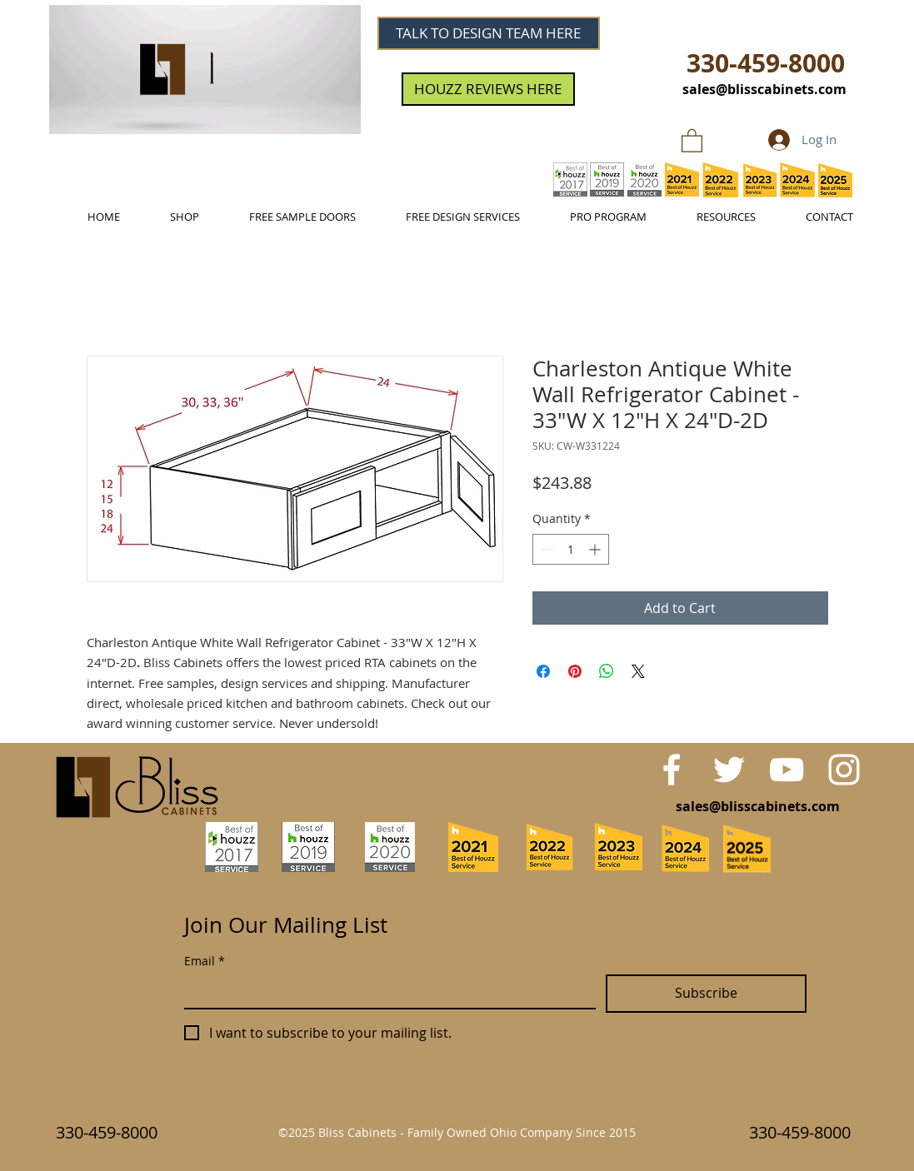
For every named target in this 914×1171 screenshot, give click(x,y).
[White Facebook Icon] (671, 769)
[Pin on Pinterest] (575, 671)
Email (204, 961)
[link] (692, 139)
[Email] (385, 991)
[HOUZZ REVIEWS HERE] (488, 89)
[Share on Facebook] (543, 671)
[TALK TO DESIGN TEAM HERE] (488, 33)
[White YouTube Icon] (786, 769)
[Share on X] (638, 671)
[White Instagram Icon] (844, 769)
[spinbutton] (571, 549)
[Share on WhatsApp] (607, 671)
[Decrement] (545, 549)
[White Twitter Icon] (729, 769)
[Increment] (596, 549)
